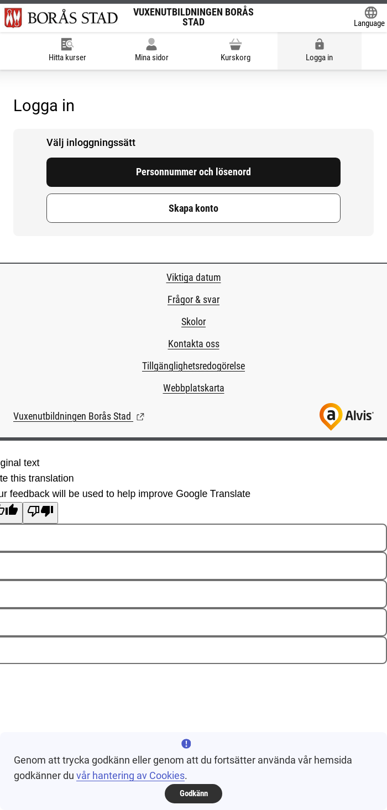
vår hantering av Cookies (130, 775)
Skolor (193, 321)
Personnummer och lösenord (193, 171)
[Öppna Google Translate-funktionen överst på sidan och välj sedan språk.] (369, 18)
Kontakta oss (193, 343)
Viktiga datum (193, 277)
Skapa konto (193, 208)
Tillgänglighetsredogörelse (193, 366)
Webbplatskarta (193, 388)
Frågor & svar (193, 299)
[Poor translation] (40, 513)
